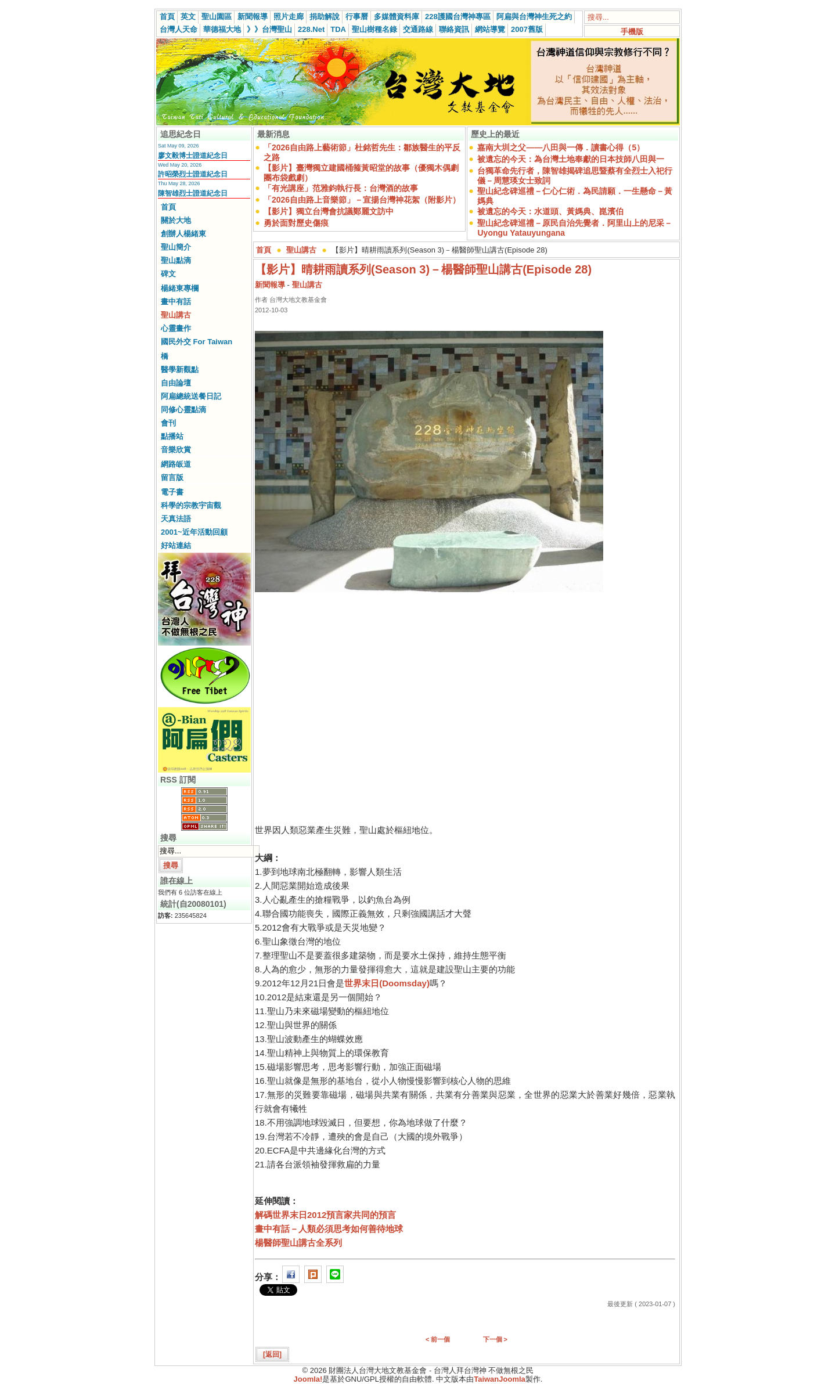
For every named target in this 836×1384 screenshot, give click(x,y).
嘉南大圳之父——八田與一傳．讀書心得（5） (560, 147)
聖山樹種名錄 (374, 29)
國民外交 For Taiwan (196, 341)
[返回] (272, 1354)
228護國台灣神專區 (458, 16)
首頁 (167, 16)
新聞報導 (252, 16)
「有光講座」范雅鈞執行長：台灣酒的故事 (341, 188)
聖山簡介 (176, 247)
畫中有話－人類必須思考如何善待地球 (329, 1229)
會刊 (168, 423)
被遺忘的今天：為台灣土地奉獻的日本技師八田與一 (570, 159)
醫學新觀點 (180, 369)
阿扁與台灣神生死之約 (534, 16)
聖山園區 (216, 16)
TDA (338, 29)
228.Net (311, 29)
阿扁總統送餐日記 (191, 396)
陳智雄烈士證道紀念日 (193, 193)
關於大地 (176, 220)
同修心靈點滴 (183, 409)
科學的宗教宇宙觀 (191, 505)
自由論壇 (176, 383)
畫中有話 (176, 301)
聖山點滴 (176, 260)
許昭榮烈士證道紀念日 (193, 174)
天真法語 (176, 518)
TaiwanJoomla (499, 1379)
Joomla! (308, 1379)
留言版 (172, 477)
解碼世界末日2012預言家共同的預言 (325, 1215)
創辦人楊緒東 (183, 233)
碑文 (168, 273)
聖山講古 (176, 315)
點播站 (172, 436)
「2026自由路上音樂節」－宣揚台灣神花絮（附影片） (362, 199)
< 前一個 (438, 1339)
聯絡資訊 (454, 29)
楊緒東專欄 (180, 288)
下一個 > (495, 1339)
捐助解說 (324, 16)
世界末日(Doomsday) (387, 983)
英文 (188, 16)
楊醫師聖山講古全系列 (298, 1243)
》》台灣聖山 (269, 29)
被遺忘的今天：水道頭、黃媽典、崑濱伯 (550, 211)
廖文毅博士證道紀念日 (193, 156)
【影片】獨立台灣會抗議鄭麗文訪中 (329, 211)
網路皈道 (176, 464)
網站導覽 (490, 29)
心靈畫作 (176, 328)
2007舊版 (527, 29)
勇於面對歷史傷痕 (296, 223)
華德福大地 (222, 29)
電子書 (172, 492)
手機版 (632, 31)
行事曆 (356, 16)
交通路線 (418, 29)
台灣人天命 (178, 29)
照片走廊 (288, 16)
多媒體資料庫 (396, 16)
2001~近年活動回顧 (194, 532)
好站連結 (176, 545)
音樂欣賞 (176, 449)
